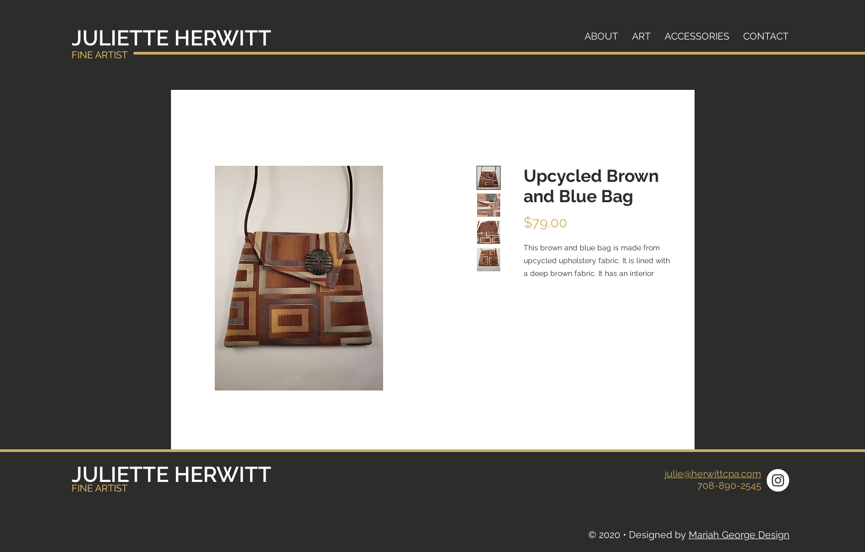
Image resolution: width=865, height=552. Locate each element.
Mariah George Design (739, 534)
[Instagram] (778, 480)
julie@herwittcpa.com (713, 473)
